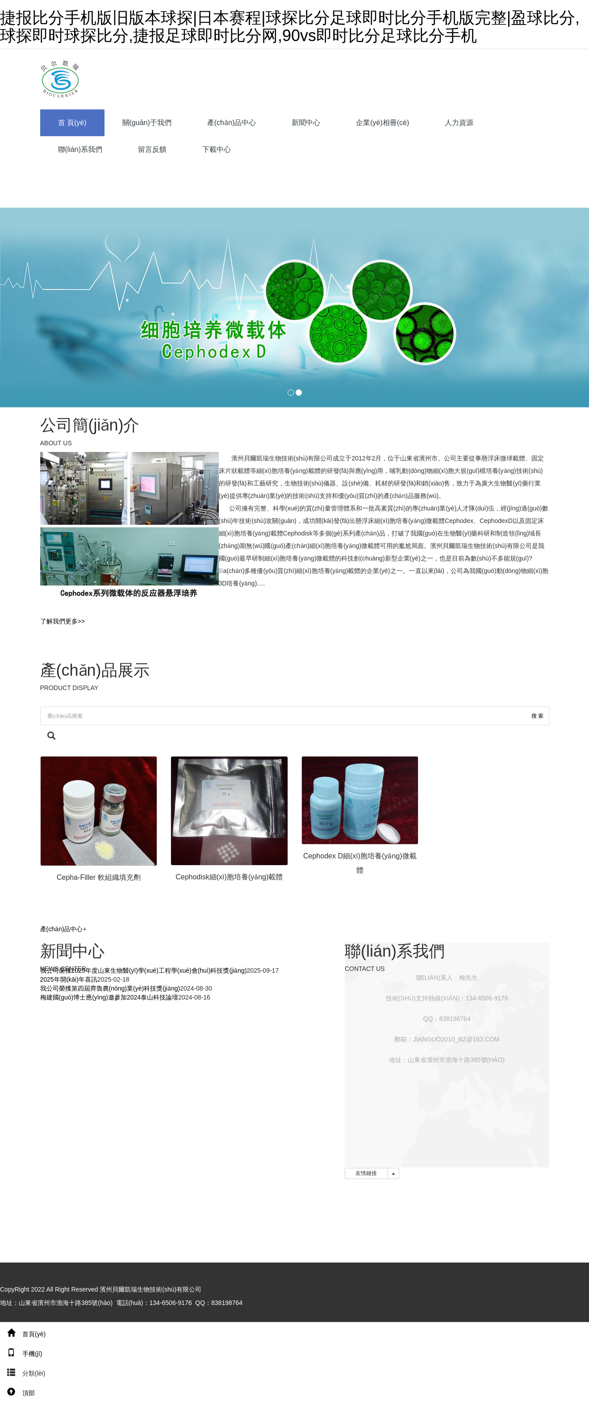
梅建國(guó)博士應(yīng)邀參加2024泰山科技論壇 (109, 997)
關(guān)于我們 (146, 122)
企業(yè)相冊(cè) (382, 122)
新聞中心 (306, 122)
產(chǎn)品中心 (231, 122)
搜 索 (537, 716)
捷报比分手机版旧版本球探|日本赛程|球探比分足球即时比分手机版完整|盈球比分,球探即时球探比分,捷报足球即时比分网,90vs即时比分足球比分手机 (290, 26)
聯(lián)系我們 (80, 149)
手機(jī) (21, 1353)
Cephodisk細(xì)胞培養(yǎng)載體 (229, 877)
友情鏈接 (366, 1173)
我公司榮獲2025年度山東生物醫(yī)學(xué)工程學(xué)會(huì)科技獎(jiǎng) (143, 970)
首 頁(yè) (72, 122)
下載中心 (216, 149)
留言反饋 (152, 149)
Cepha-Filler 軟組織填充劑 (99, 877)
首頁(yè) (23, 1334)
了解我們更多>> (62, 621)
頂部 (17, 1393)
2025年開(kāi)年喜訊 (68, 979)
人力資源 (459, 122)
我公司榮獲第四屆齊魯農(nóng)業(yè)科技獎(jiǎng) (110, 988)
